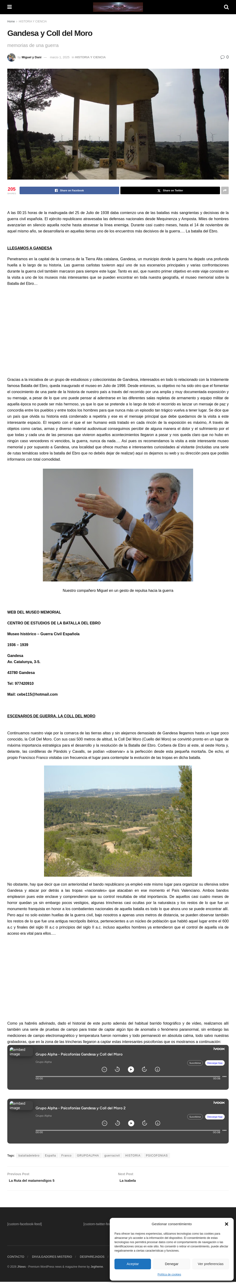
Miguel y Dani (31, 57)
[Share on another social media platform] (225, 190)
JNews (21, 1268)
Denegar (172, 1264)
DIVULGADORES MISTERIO (52, 1258)
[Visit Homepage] (118, 7)
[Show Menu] (9, 7)
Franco (66, 1155)
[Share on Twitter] (170, 190)
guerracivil (112, 1155)
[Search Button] (226, 7)
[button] (226, 1224)
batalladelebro (28, 1155)
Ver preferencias (211, 1264)
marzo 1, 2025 (59, 57)
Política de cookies (169, 1274)
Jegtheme (96, 1268)
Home (11, 21)
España (50, 1155)
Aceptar (133, 1264)
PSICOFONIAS (157, 1155)
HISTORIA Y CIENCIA (33, 21)
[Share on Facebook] (69, 190)
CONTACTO (15, 1258)
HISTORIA (132, 1155)
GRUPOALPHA (88, 1155)
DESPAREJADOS (92, 1258)
